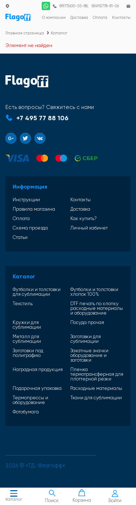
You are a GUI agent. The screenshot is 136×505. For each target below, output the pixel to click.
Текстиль (23, 303)
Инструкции (26, 199)
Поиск (52, 496)
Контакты (80, 199)
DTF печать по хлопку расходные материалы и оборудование (96, 308)
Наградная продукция (38, 369)
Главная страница (24, 32)
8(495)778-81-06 (105, 6)
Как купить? (83, 218)
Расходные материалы (96, 388)
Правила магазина (34, 209)
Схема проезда (30, 228)
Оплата (21, 218)
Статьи (20, 237)
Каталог (13, 496)
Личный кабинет (89, 228)
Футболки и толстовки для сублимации (37, 291)
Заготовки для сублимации (85, 339)
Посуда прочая (87, 322)
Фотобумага (26, 411)
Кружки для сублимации (27, 324)
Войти (115, 496)
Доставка (80, 209)
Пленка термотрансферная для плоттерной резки (96, 374)
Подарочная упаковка (37, 388)
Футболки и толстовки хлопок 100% (94, 291)
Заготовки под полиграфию (28, 353)
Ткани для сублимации (96, 397)
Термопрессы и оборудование (30, 400)
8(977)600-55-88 (73, 6)
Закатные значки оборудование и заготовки (89, 355)
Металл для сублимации (27, 339)
